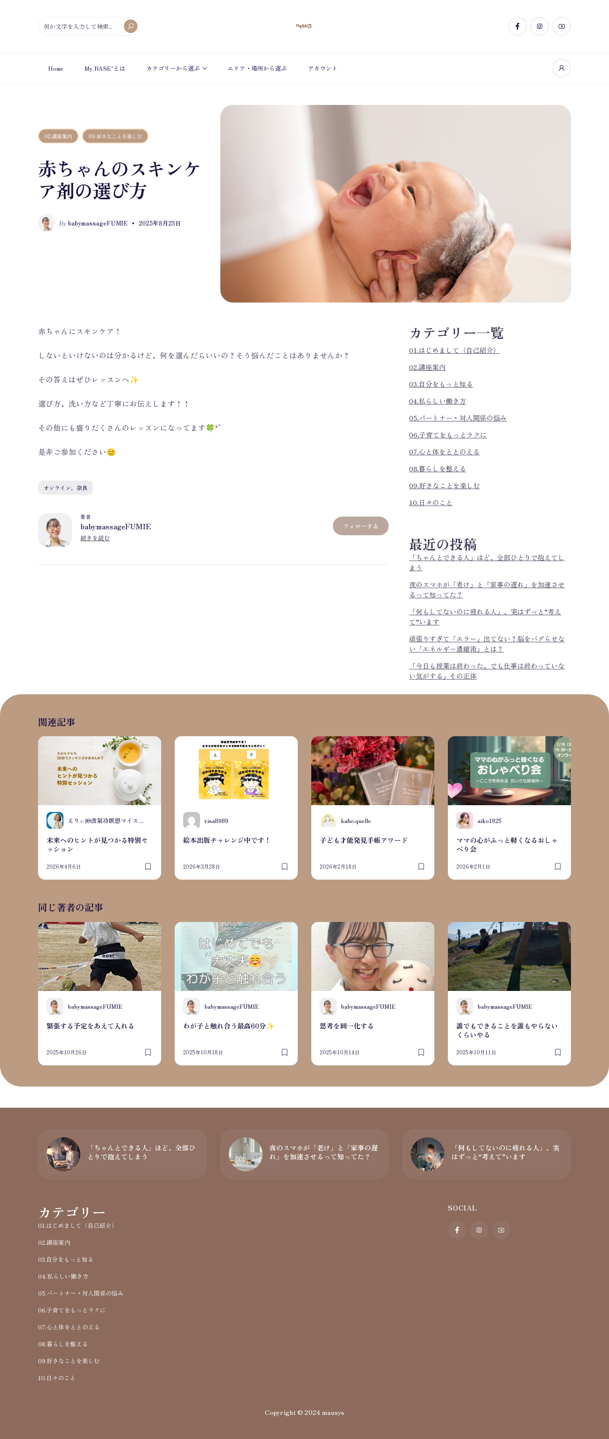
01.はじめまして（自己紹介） (454, 350)
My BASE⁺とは (105, 68)
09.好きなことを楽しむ (115, 136)
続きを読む (95, 538)
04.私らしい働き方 (437, 401)
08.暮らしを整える (437, 468)
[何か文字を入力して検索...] (89, 26)
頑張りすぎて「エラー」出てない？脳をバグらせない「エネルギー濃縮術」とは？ (487, 643)
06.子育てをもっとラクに (448, 434)
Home (55, 68)
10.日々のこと (431, 502)
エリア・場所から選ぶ (257, 68)
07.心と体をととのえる (444, 451)
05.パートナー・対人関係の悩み (458, 418)
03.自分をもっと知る (441, 384)
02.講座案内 (58, 136)
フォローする (361, 526)
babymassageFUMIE (115, 525)
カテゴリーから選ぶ (173, 68)
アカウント (322, 68)
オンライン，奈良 (66, 488)
